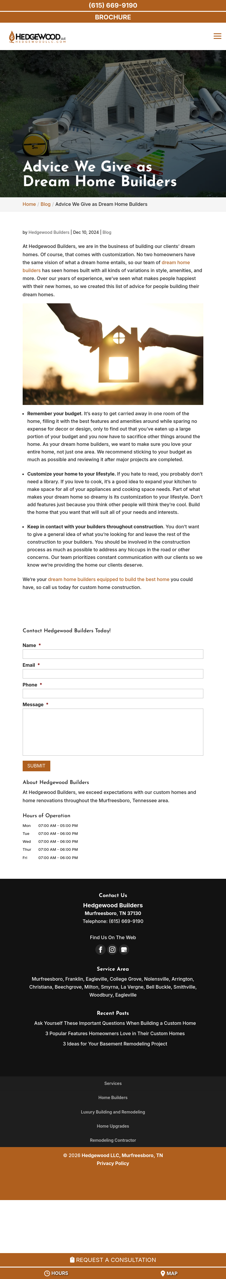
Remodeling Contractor (113, 1140)
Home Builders (113, 1097)
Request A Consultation (113, 1259)
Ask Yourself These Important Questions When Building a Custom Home (115, 1023)
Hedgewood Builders (49, 232)
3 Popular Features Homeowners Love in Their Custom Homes (115, 1033)
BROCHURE (113, 17)
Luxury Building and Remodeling (113, 1111)
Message (36, 704)
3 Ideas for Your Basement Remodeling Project (115, 1044)
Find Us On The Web (113, 937)
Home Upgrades (113, 1126)
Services (113, 1083)
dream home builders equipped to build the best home (109, 579)
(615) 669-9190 (113, 5)
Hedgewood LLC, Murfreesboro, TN (122, 1155)
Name (32, 645)
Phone (32, 685)
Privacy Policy (113, 1163)
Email (31, 665)
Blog (106, 232)
